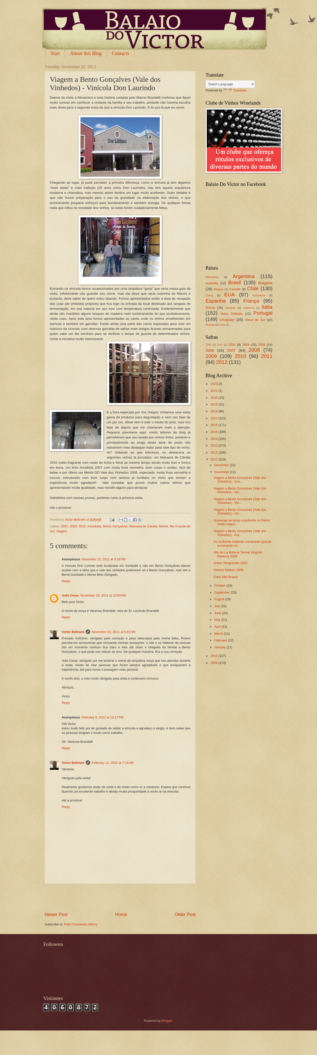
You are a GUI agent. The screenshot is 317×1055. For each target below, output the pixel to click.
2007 (64, 526)
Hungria (230, 307)
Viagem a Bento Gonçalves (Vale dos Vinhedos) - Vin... (239, 490)
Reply (66, 581)
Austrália (212, 283)
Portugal (262, 313)
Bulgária (265, 283)
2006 (210, 350)
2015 (214, 432)
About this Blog (86, 53)
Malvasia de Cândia (143, 526)
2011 (266, 356)
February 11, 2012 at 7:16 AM (112, 763)
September (222, 592)
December (222, 465)
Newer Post (56, 914)
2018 (214, 411)
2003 (232, 344)
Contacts (120, 53)
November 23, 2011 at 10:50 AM (103, 595)
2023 (214, 384)
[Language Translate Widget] (230, 84)
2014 (214, 439)
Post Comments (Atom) (80, 924)
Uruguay (227, 319)
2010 (82, 526)
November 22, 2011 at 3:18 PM (103, 559)
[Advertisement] (120, 897)
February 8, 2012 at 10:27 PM (102, 717)
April (217, 626)
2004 (246, 344)
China (209, 295)
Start (55, 53)
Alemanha (212, 277)
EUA (229, 294)
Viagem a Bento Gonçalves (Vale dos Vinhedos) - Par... (239, 533)
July (217, 606)
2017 (214, 418)
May (217, 620)
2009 (73, 526)
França (251, 301)
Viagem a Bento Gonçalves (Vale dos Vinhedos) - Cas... (239, 479)
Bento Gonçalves (115, 526)
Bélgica (218, 289)
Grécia (210, 308)
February (221, 640)
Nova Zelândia (231, 313)
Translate (234, 90)
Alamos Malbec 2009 (228, 570)
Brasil (234, 282)
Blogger (166, 1021)
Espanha (216, 301)
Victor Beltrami (73, 632)
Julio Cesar (70, 595)
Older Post (185, 914)
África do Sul (255, 320)
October (220, 585)
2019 (214, 404)
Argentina (244, 276)
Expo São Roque (225, 577)
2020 (214, 397)
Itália (267, 307)
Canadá (234, 289)
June (218, 613)
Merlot (163, 526)
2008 (254, 350)
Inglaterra (248, 308)
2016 (214, 425)
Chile (253, 288)
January (220, 647)
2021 (214, 391)
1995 (208, 344)
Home (121, 914)
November (222, 472)
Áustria (210, 324)
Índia (222, 324)
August (219, 599)
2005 (261, 344)
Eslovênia (259, 295)
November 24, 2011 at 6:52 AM (113, 632)
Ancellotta (94, 526)
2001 (220, 344)
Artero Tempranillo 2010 (230, 563)
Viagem (61, 531)
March (219, 633)
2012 (221, 362)
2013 (214, 445)
